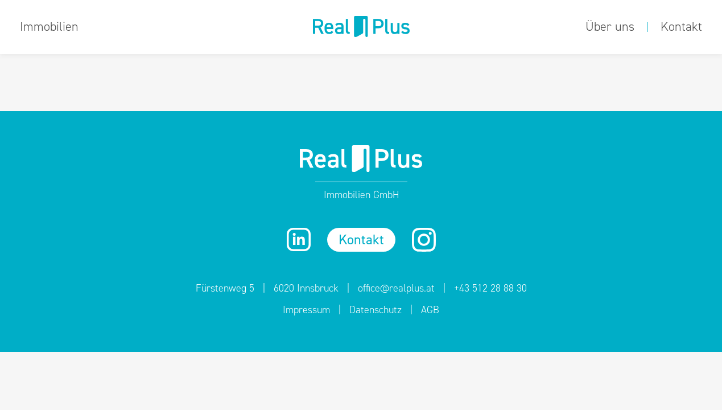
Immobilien (49, 26)
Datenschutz (375, 310)
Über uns (609, 26)
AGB (430, 310)
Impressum (306, 310)
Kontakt (681, 26)
